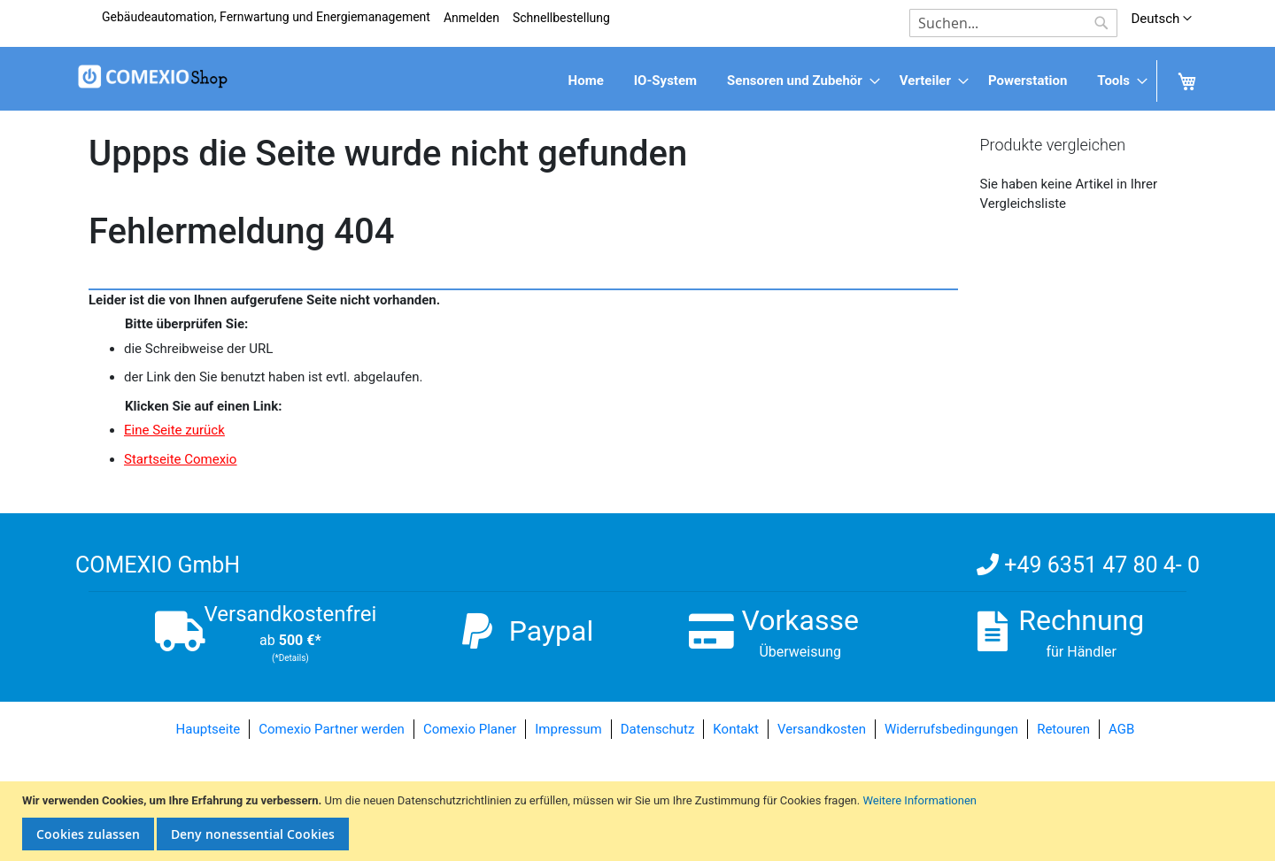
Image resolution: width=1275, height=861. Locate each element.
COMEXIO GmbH (157, 565)
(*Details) (290, 658)
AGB (1121, 729)
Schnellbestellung (561, 18)
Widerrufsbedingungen (951, 729)
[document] (639, 821)
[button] (1161, 19)
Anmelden (471, 18)
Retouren (1063, 729)
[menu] (637, 81)
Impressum (568, 729)
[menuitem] (586, 81)
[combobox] (1013, 23)
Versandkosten (821, 729)
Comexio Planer (469, 729)
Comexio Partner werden (332, 729)
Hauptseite (208, 729)
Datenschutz (658, 729)
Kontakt (736, 729)
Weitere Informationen (919, 800)
